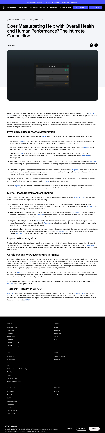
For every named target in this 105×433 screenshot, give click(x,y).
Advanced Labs (65, 7)
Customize (82, 430)
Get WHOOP (10, 392)
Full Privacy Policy (12, 378)
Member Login (11, 337)
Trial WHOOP (33, 7)
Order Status (10, 331)
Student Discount (12, 410)
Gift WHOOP (10, 398)
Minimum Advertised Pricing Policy (17, 369)
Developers (57, 331)
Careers (56, 337)
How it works (22, 7)
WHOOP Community (13, 346)
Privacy (9, 366)
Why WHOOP (43, 7)
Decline (69, 430)
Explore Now (74, 2)
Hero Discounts (11, 407)
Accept (94, 430)
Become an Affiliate (59, 357)
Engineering (57, 334)
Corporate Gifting (12, 401)
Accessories (54, 7)
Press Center (57, 395)
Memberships (11, 7)
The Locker (57, 392)
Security (9, 372)
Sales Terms (10, 363)
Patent (9, 375)
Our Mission (57, 340)
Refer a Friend (11, 395)
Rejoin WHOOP (11, 334)
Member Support (12, 328)
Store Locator (11, 413)
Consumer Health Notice (14, 381)
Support (56, 328)
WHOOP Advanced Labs (14, 343)
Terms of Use (10, 357)
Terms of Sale (11, 360)
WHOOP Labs (11, 340)
